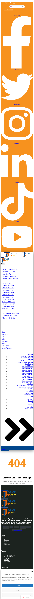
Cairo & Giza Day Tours (9, 269)
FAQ (3, 339)
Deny (17, 590)
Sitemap (6, 540)
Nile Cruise (5, 311)
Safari (3, 320)
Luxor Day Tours (7, 274)
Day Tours (5, 267)
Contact (6, 543)
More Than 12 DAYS (8, 309)
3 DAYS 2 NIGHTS (8, 285)
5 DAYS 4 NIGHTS (8, 290)
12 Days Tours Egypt (8, 306)
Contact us (5, 334)
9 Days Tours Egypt (8, 299)
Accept (18, 585)
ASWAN (6, 560)
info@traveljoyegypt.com (11, 3)
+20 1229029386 (8, 10)
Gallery (4, 343)
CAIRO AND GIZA (9, 555)
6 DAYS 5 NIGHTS (8, 292)
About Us (5, 336)
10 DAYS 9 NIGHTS (8, 302)
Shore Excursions (7, 327)
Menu (3, 329)
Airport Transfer (7, 348)
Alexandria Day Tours (8, 272)
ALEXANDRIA (8, 557)
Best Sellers (5, 346)
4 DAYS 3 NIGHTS (8, 288)
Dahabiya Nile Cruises (9, 318)
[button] (32, 571)
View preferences (18, 595)
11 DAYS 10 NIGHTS (8, 304)
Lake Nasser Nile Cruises (9, 316)
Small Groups (6, 322)
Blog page (5, 341)
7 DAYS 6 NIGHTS (8, 295)
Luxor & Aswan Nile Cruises (11, 313)
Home (3, 332)
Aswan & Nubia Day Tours (10, 279)
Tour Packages (6, 281)
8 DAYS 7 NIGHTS (8, 297)
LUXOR (6, 558)
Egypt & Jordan (6, 325)
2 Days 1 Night (6, 283)
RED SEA (7, 561)
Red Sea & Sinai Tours (9, 276)
